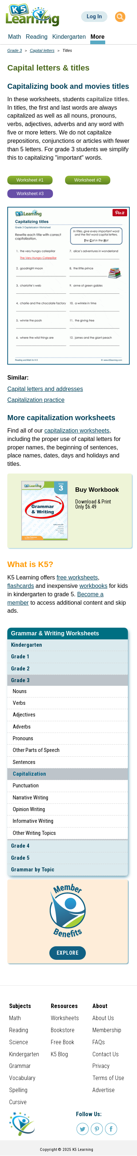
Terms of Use (108, 1078)
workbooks (93, 586)
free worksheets (77, 577)
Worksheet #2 (87, 180)
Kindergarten (26, 645)
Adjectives (24, 714)
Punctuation (26, 785)
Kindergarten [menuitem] (69, 37)
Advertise (103, 1090)
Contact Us (105, 1054)
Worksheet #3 (30, 193)
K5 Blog (59, 1054)
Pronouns (23, 738)
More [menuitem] (97, 37)
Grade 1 (20, 656)
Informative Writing (33, 821)
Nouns (20, 691)
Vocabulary (22, 1078)
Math (15, 1018)
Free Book (62, 1042)
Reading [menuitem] (37, 37)
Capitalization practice (36, 400)
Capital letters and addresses (45, 389)
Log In (94, 16)
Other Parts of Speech (36, 750)
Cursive (18, 1102)
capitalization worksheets (76, 430)
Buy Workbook (97, 489)
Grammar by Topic (32, 869)
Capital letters (42, 50)
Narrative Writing (30, 797)
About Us (103, 1018)
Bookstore (63, 1030)
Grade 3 (20, 680)
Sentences (24, 762)
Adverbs (22, 726)
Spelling (18, 1090)
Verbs (19, 703)
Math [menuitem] (14, 37)
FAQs (98, 1042)
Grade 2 (20, 668)
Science (18, 1042)
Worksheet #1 (29, 180)
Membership (106, 1030)
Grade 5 (20, 858)
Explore (68, 953)
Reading (18, 1030)
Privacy (101, 1065)
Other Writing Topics (34, 833)
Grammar (20, 1065)
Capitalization (29, 774)
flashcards (20, 586)
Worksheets (65, 1018)
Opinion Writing (29, 809)
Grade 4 (20, 846)
